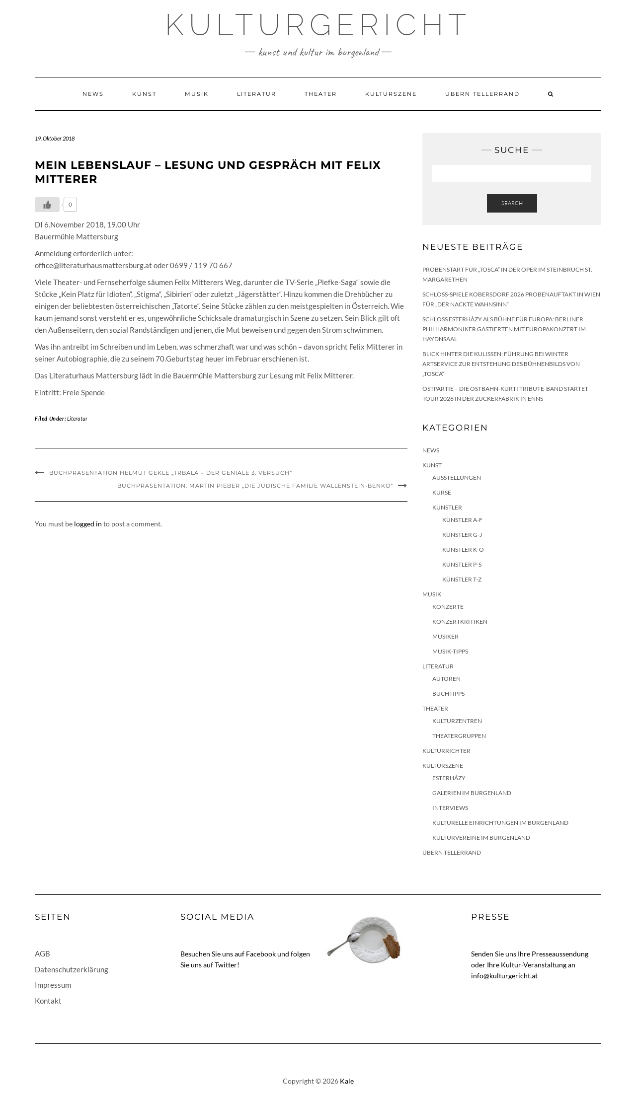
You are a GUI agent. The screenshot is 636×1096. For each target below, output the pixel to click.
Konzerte (448, 606)
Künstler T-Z (461, 579)
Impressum (53, 984)
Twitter (226, 964)
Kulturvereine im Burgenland (481, 837)
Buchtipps (448, 693)
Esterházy (449, 778)
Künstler (447, 507)
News (93, 93)
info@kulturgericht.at (504, 975)
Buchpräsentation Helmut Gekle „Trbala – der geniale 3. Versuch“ (170, 472)
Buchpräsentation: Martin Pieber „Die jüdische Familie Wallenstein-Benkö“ (255, 485)
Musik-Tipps (450, 651)
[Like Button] (47, 204)
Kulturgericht (318, 24)
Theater (321, 93)
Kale (347, 1081)
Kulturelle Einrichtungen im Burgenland (500, 822)
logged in (88, 523)
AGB (42, 953)
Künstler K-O (463, 549)
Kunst (144, 93)
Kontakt (48, 1000)
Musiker (445, 636)
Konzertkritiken (459, 621)
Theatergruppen (459, 735)
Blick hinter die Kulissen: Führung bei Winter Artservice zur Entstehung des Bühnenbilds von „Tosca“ (501, 363)
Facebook (261, 954)
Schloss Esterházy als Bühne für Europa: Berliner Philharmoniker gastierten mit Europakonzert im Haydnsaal (504, 329)
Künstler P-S (461, 564)
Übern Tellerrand (482, 93)
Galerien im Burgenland (471, 793)
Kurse (441, 492)
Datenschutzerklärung (71, 969)
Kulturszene (391, 93)
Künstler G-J (462, 534)
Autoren (446, 678)
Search (512, 203)
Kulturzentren (457, 721)
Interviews (450, 807)
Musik (197, 93)
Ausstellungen (456, 477)
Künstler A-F (462, 519)
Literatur (256, 93)
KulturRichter (446, 750)
